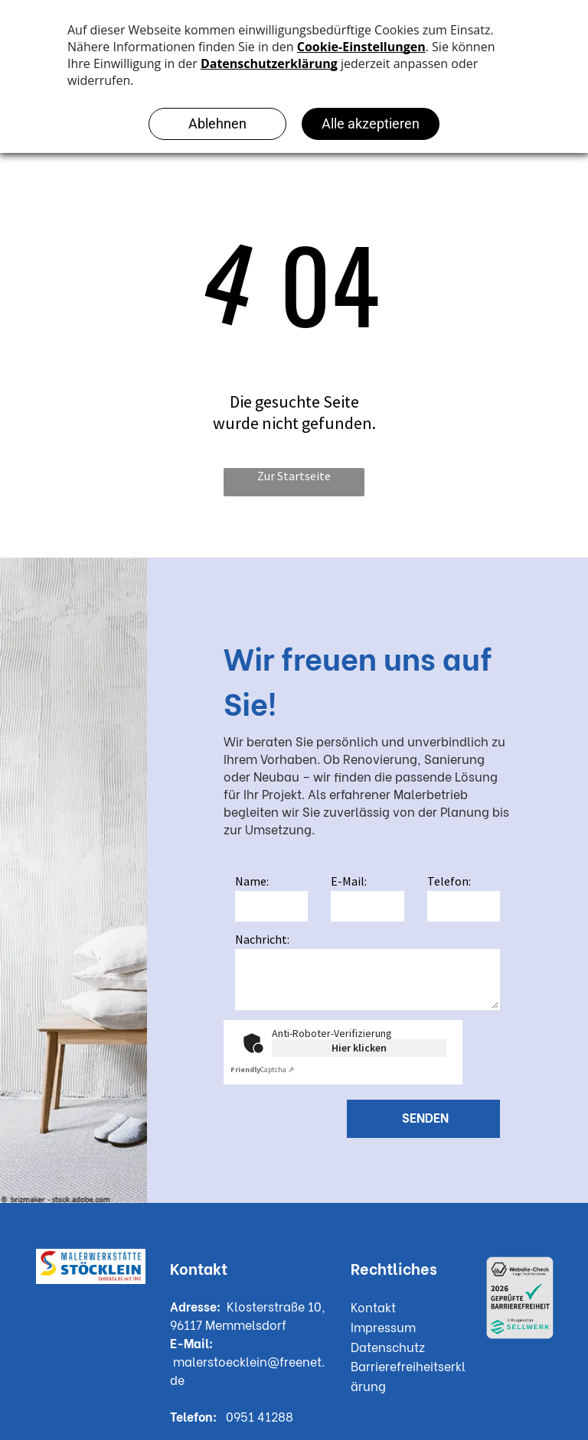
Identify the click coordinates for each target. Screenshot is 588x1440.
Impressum (383, 1326)
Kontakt (373, 1306)
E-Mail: (349, 881)
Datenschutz (388, 1346)
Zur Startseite (294, 475)
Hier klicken (359, 1048)
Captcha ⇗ (262, 1069)
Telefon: (449, 881)
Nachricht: (262, 939)
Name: (252, 881)
